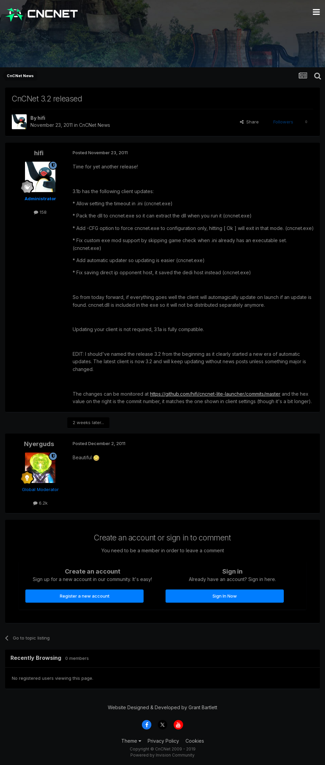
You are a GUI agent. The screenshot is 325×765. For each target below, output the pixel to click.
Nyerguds (39, 443)
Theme (131, 741)
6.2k (40, 503)
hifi (41, 118)
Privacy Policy (163, 741)
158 (40, 212)
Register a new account (84, 596)
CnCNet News (94, 125)
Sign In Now (224, 596)
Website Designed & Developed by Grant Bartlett (162, 707)
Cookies (194, 741)
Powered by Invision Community (162, 755)
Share (249, 121)
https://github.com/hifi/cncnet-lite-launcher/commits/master (215, 394)
